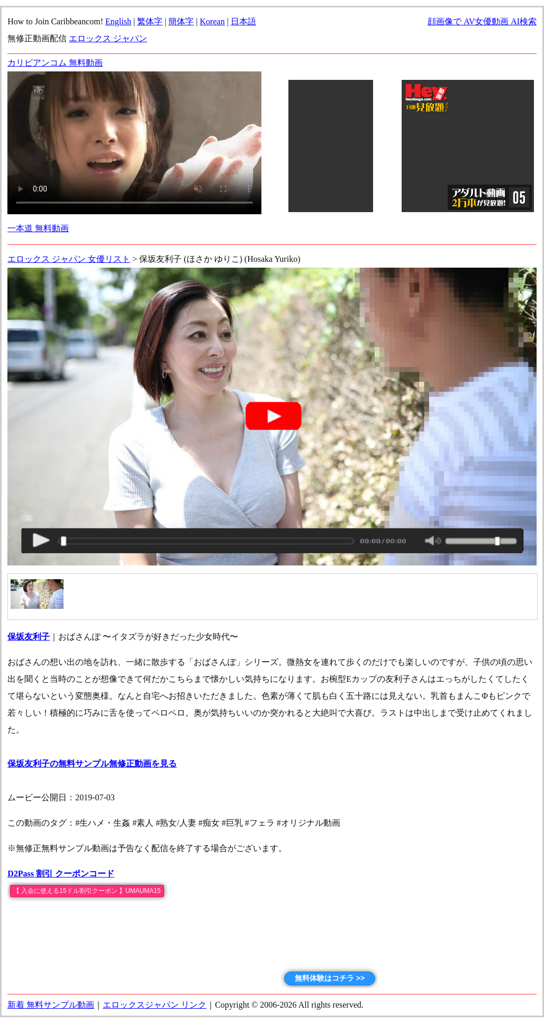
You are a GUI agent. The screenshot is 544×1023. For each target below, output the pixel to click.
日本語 (243, 21)
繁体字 (149, 21)
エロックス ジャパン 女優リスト (68, 258)
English (118, 21)
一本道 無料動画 (38, 228)
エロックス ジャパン (108, 38)
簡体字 (181, 21)
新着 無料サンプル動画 (50, 1004)
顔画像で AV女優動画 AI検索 (482, 21)
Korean (212, 21)
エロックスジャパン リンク (154, 1004)
